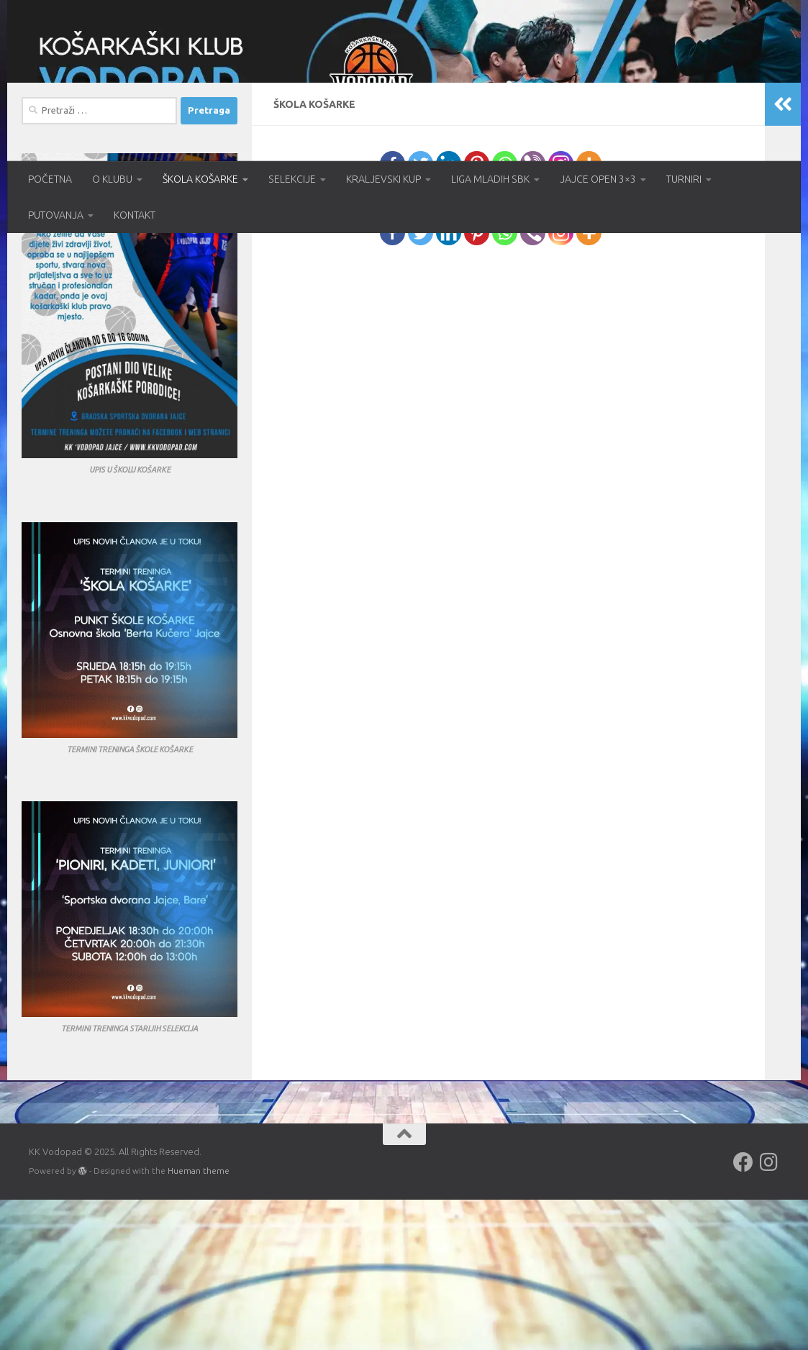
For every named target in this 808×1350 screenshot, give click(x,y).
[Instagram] (560, 314)
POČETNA (50, 179)
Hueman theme (199, 1321)
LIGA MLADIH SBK (490, 179)
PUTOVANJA (55, 215)
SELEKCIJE (292, 179)
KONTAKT (134, 215)
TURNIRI (684, 179)
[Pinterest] (476, 314)
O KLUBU (112, 179)
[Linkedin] (448, 314)
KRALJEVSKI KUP (383, 179)
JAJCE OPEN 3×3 (598, 179)
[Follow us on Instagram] (769, 1313)
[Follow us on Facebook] (743, 1313)
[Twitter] (420, 314)
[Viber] (532, 314)
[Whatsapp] (504, 314)
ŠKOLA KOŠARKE (200, 179)
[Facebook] (392, 314)
